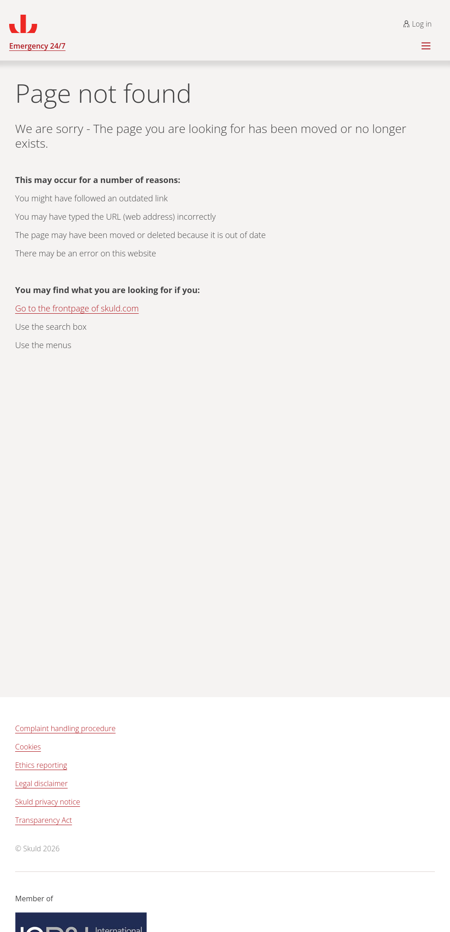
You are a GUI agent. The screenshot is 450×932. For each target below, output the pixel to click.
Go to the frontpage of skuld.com (77, 308)
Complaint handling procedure (65, 728)
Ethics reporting (41, 765)
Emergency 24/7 (37, 46)
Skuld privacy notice (47, 802)
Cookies (28, 747)
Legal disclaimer (41, 783)
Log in (417, 24)
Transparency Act (43, 820)
